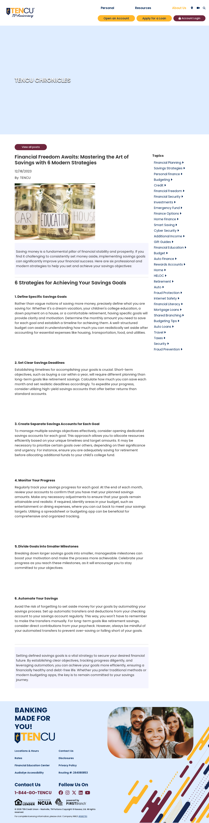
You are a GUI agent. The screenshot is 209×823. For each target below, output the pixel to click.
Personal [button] (107, 8)
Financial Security (168, 196)
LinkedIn (82, 792)
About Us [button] (179, 8)
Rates (18, 758)
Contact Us (66, 751)
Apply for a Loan (154, 18)
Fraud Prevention (168, 348)
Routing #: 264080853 (73, 773)
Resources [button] (143, 8)
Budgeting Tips (166, 320)
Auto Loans (163, 326)
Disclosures (66, 758)
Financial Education (169, 247)
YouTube (89, 792)
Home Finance (165, 219)
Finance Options (167, 213)
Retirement (163, 281)
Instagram (68, 792)
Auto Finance (164, 258)
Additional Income (169, 236)
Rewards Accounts (169, 264)
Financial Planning (168, 162)
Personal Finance (168, 174)
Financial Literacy (168, 303)
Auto (157, 286)
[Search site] (204, 8)
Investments (164, 202)
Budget (160, 253)
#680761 (82, 816)
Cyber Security (166, 230)
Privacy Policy (68, 765)
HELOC (159, 275)
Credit (159, 185)
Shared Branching (168, 315)
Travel (159, 331)
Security (160, 343)
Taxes (158, 337)
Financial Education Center (32, 765)
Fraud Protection (167, 292)
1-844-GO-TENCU (34, 793)
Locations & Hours (27, 751)
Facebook (61, 792)
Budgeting (162, 179)
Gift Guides (163, 241)
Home (159, 269)
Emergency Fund (167, 207)
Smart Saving (165, 224)
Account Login (191, 18)
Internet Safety (166, 298)
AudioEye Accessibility (29, 773)
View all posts (31, 147)
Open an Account (116, 18)
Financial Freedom (169, 191)
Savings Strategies (169, 168)
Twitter (74, 792)
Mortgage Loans (167, 309)
